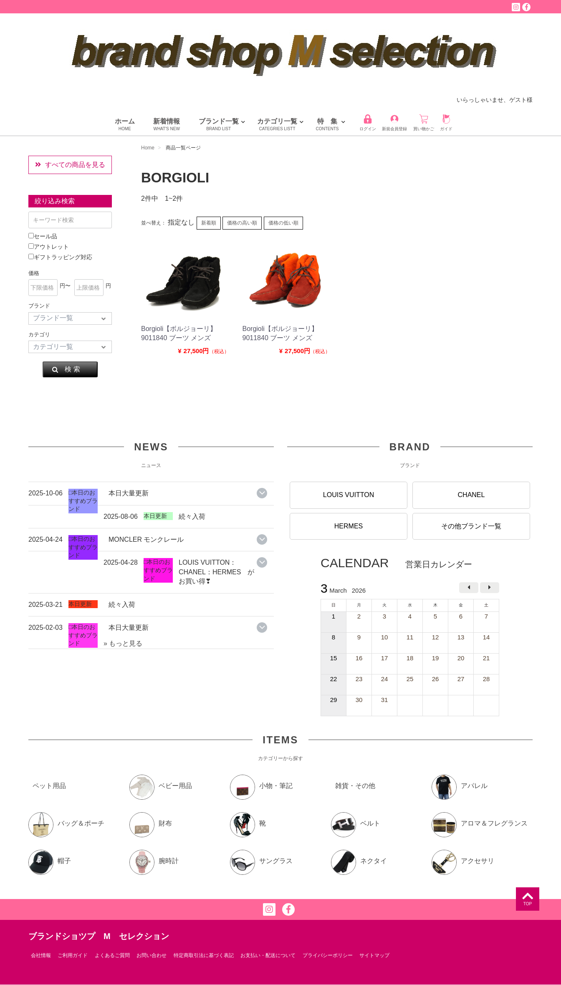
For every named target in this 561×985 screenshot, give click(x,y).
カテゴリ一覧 (277, 125)
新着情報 (166, 125)
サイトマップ (374, 955)
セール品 (42, 236)
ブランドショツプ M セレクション (98, 936)
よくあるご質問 (112, 955)
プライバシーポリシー (328, 955)
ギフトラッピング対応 (60, 257)
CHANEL (471, 494)
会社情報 (41, 955)
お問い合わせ (151, 955)
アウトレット (48, 246)
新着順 (208, 223)
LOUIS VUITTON (348, 494)
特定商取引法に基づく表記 (204, 955)
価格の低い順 (283, 223)
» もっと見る (123, 643)
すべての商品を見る (70, 164)
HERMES (348, 526)
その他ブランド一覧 (471, 526)
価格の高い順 (242, 223)
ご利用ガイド (73, 955)
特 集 (327, 125)
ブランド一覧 (219, 125)
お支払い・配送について (268, 955)
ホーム (125, 125)
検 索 (66, 369)
